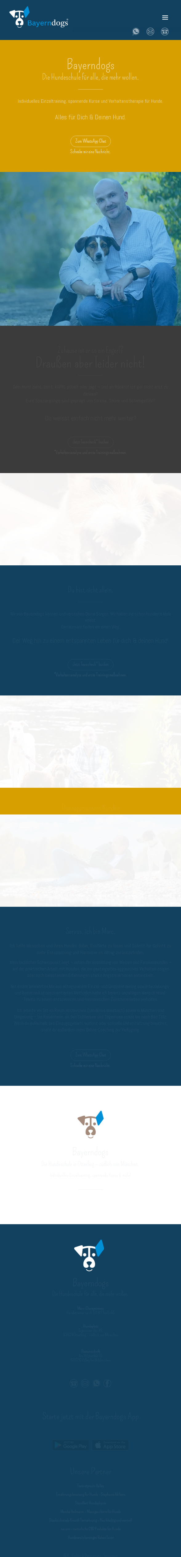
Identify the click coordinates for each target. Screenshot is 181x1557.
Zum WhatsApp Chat (90, 141)
